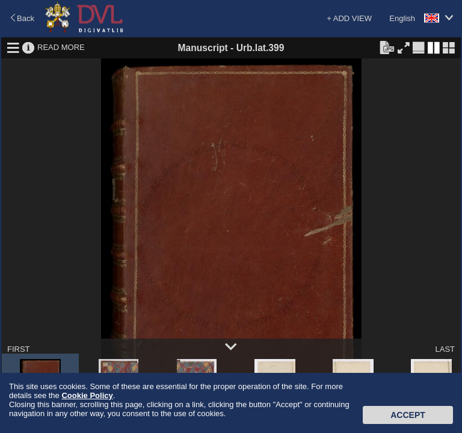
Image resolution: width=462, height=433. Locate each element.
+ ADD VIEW (349, 18)
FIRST (18, 349)
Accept (407, 415)
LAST (445, 349)
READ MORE (61, 47)
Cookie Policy (86, 395)
